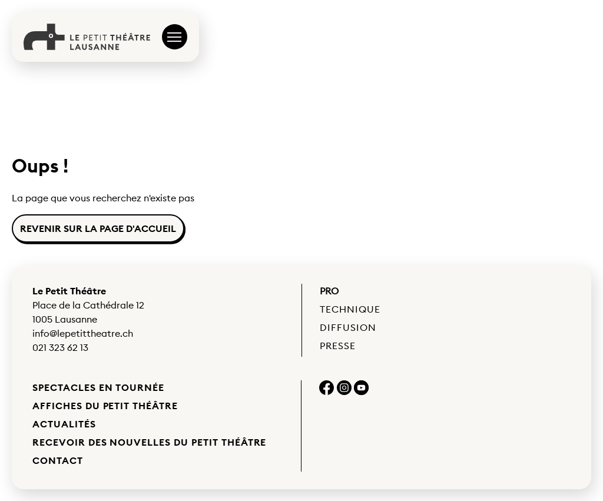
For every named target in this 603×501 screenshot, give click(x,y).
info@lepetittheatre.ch (82, 333)
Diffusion (348, 327)
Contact (57, 460)
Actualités (64, 424)
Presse (338, 345)
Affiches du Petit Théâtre (105, 406)
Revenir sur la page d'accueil (98, 228)
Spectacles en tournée (98, 387)
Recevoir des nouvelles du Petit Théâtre (149, 442)
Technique (350, 309)
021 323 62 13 (60, 347)
